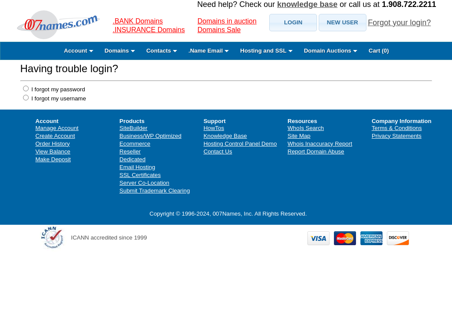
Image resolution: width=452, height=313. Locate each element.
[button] (293, 22)
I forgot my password (57, 89)
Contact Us (218, 151)
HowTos (214, 128)
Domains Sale (219, 29)
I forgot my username (58, 98)
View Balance (53, 151)
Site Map (298, 136)
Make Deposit (53, 159)
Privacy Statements (397, 136)
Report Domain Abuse (315, 151)
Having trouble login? (69, 68)
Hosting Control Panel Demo (240, 143)
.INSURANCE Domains (149, 29)
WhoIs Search (305, 128)
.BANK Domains (138, 21)
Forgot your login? (399, 22)
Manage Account (57, 128)
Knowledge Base (225, 136)
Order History (53, 143)
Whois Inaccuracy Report (319, 143)
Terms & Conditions (397, 128)
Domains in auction (227, 21)
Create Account (55, 136)
